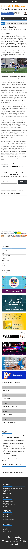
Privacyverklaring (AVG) (8, 519)
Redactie (4, 29)
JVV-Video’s (5, 491)
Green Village (6, 503)
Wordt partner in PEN (7, 514)
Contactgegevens (7, 528)
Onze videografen (7, 532)
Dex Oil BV (5, 506)
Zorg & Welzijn (5, 263)
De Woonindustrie (7, 493)
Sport (11, 23)
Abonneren (23, 181)
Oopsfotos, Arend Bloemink (9, 505)
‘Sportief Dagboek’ (9, 36)
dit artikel (4, 460)
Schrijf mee (5, 518)
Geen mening (7, 453)
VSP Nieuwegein (6, 490)
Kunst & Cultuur (5, 260)
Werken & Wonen (6, 272)
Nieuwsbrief (5, 516)
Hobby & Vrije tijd (6, 255)
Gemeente (4, 268)
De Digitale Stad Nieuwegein (14, 6)
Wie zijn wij (5, 529)
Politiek (3, 265)
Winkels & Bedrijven (6, 270)
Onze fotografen (7, 531)
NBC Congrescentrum (8, 501)
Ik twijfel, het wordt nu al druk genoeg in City (14, 446)
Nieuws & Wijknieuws (7, 250)
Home (7, 23)
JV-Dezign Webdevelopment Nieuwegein (12, 488)
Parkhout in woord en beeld (20, 23)
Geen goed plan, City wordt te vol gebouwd (14, 451)
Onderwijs (4, 258)
